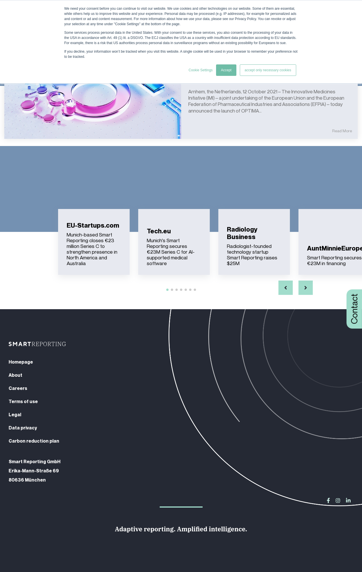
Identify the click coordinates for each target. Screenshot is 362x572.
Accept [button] (226, 70)
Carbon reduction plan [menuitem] (34, 441)
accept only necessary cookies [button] (268, 70)
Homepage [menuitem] (21, 362)
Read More (342, 131)
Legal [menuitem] (15, 414)
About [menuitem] (15, 375)
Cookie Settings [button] (201, 70)
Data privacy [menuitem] (23, 428)
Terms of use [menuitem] (23, 401)
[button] (285, 288)
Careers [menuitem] (18, 388)
